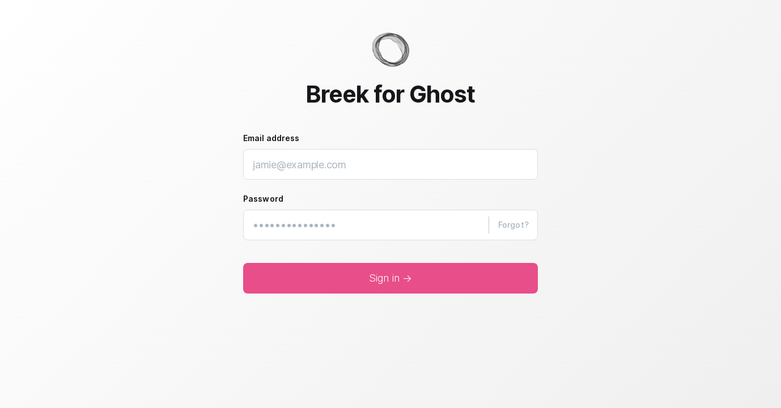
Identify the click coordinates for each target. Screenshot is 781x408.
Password (263, 198)
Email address (271, 138)
